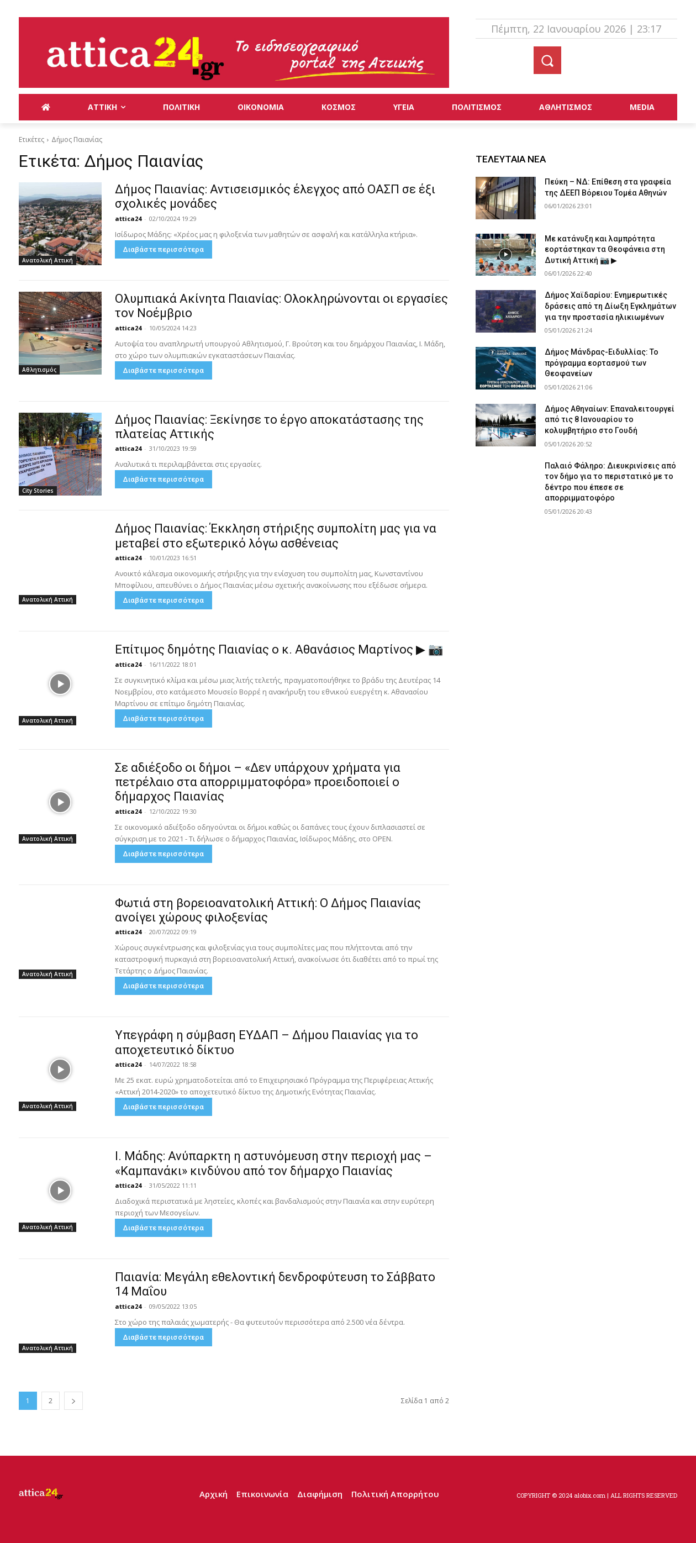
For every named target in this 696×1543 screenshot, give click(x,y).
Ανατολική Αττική (47, 260)
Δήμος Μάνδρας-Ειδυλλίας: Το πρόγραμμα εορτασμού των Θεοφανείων (601, 362)
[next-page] (73, 1401)
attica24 (128, 218)
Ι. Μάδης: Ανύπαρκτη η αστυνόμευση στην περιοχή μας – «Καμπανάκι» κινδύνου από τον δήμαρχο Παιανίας (273, 1163)
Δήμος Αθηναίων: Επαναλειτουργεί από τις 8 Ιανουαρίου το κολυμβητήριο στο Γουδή (609, 419)
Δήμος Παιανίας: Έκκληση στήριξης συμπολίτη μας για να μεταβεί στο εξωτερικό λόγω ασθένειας (275, 536)
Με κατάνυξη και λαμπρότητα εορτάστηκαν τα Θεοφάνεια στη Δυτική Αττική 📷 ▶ (605, 249)
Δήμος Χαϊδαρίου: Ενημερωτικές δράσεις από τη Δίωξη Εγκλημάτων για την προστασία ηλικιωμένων (610, 306)
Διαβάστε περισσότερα (163, 249)
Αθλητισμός (39, 369)
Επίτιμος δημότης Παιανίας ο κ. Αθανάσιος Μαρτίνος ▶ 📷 (279, 649)
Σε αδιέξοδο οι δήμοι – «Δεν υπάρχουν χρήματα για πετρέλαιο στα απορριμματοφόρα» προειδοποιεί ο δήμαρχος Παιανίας (257, 782)
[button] (547, 60)
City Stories (38, 490)
